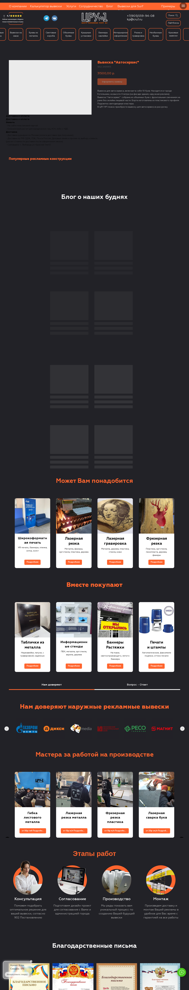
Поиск (171, 15)
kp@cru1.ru (134, 19)
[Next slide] (182, 413)
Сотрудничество (91, 6)
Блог (109, 6)
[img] (176, 15)
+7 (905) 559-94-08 (40, 945)
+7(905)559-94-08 (140, 15)
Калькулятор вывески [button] (46, 6)
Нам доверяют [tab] (52, 564)
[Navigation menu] (183, 6)
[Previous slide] (7, 413)
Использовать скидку (17, 974)
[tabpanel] (94, 599)
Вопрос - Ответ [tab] (137, 564)
